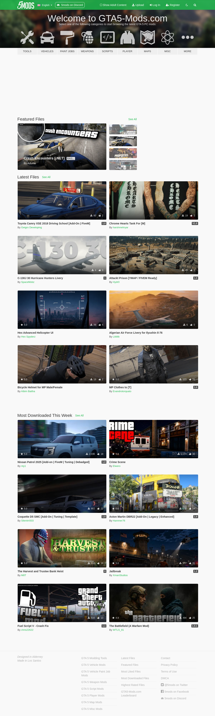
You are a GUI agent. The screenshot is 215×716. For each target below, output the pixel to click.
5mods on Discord (173, 698)
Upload (138, 5)
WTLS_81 (118, 629)
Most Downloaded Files (135, 678)
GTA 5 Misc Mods (91, 708)
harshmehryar (120, 227)
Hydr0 (116, 282)
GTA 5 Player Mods (92, 695)
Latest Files (128, 658)
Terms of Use (169, 671)
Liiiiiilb (116, 336)
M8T (23, 575)
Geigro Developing (31, 227)
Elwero (117, 466)
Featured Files (129, 664)
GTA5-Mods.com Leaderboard (131, 693)
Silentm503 (27, 520)
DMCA (165, 678)
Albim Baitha (28, 391)
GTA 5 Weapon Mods (94, 682)
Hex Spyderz (28, 336)
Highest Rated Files (133, 684)
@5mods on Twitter (174, 685)
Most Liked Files (131, 671)
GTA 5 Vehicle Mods (93, 664)
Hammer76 (119, 520)
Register (173, 5)
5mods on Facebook (175, 691)
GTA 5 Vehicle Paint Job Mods (95, 673)
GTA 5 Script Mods (92, 688)
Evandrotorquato (122, 391)
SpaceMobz (27, 282)
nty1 (23, 466)
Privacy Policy (169, 664)
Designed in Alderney (30, 656)
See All (132, 119)
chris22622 (27, 629)
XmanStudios (120, 575)
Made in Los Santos (29, 660)
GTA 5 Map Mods (91, 702)
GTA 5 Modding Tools (94, 658)
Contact (165, 658)
